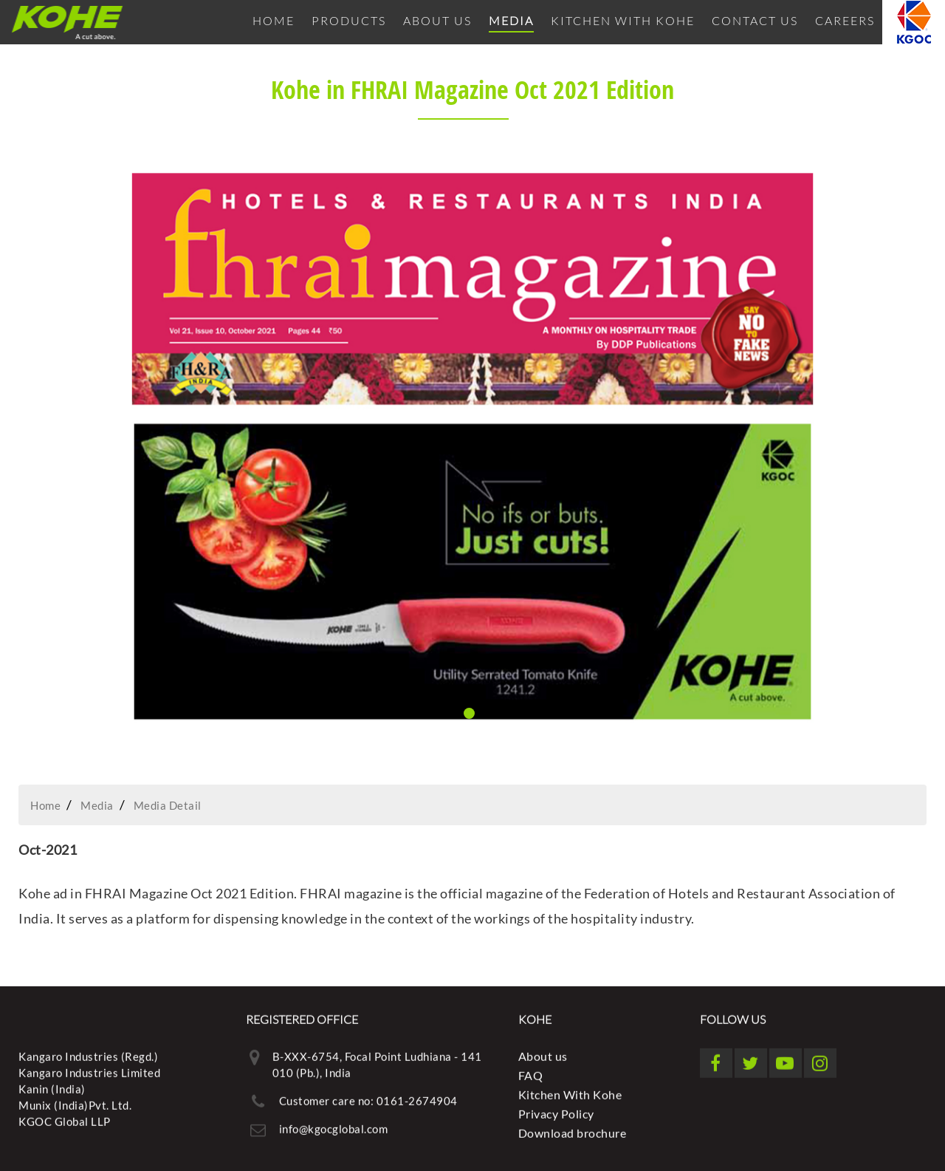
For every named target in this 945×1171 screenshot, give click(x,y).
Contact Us (755, 20)
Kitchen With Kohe (623, 20)
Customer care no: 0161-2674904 (368, 1098)
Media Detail (168, 805)
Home (273, 20)
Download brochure (572, 1130)
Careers (845, 20)
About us (437, 20)
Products (349, 20)
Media (511, 20)
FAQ (530, 1072)
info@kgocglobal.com (333, 1126)
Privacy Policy (556, 1111)
